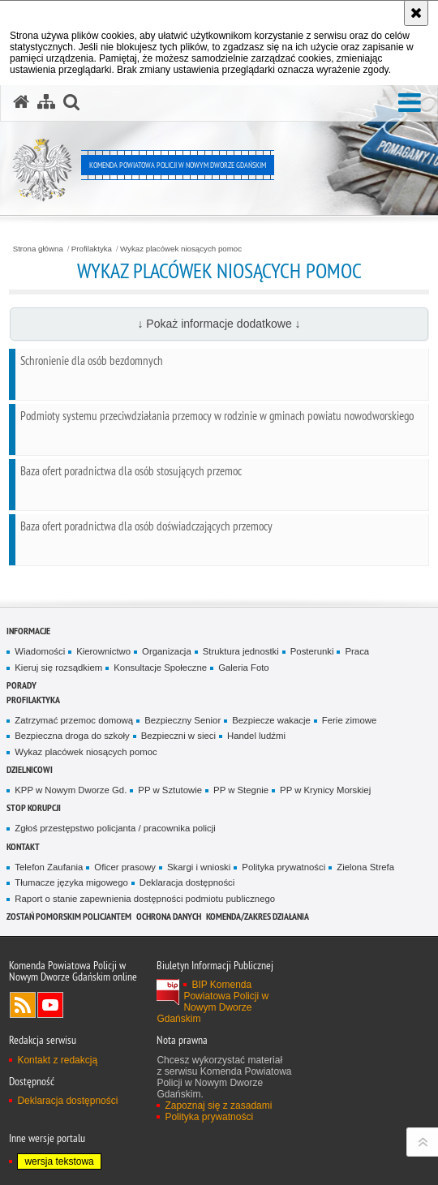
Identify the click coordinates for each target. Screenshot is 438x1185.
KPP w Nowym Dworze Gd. (71, 790)
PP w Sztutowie (170, 790)
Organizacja (166, 651)
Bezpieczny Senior (182, 720)
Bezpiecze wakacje (271, 720)
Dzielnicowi (29, 769)
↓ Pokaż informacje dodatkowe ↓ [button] (218, 323)
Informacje (28, 631)
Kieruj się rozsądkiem (58, 667)
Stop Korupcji (33, 807)
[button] (409, 103)
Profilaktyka (91, 249)
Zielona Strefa (365, 867)
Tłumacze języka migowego (71, 882)
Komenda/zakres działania (257, 916)
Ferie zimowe (349, 720)
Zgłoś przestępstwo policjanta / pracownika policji (115, 828)
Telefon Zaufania (49, 867)
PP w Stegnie (240, 790)
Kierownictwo (103, 651)
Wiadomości (40, 651)
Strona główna (38, 249)
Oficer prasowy (125, 867)
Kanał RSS (23, 1005)
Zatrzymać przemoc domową (74, 720)
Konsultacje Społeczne (160, 667)
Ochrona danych (168, 916)
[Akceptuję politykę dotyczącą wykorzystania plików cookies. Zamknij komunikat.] (416, 13)
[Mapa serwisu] (46, 102)
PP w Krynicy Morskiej (325, 790)
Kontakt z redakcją (57, 1060)
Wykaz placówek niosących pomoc (181, 249)
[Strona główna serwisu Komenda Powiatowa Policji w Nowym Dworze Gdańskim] (21, 102)
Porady (21, 685)
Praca (357, 651)
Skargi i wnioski (198, 867)
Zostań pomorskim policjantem (68, 916)
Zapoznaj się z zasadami (218, 1105)
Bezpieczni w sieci (178, 736)
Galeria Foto (243, 667)
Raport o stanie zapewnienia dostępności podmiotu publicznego (145, 899)
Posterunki (312, 651)
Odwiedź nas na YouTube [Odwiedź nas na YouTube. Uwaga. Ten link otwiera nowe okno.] (50, 1005)
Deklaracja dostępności (187, 882)
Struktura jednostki (241, 651)
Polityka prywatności (283, 867)
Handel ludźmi (256, 736)
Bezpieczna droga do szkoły (72, 736)
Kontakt (23, 846)
